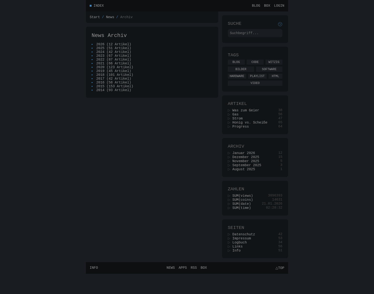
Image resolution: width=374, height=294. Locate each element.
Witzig (273, 65)
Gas (237, 122)
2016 (100, 92)
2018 (100, 83)
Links (239, 265)
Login (279, 6)
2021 (100, 70)
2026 (100, 47)
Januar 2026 (245, 164)
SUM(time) (243, 224)
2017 (100, 88)
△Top (279, 288)
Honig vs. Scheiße (251, 131)
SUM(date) (243, 219)
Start (95, 18)
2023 (100, 61)
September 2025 (248, 177)
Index (99, 6)
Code (255, 65)
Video (255, 89)
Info (238, 270)
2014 (100, 101)
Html (275, 81)
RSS (193, 288)
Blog (256, 6)
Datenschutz (245, 252)
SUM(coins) (244, 214)
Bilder (240, 73)
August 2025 (245, 182)
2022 (100, 65)
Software (269, 73)
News (110, 18)
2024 (100, 56)
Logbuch (241, 261)
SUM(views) (244, 210)
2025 (100, 52)
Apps (182, 288)
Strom (239, 126)
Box (267, 6)
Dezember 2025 (247, 168)
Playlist (257, 81)
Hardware (237, 81)
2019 (100, 79)
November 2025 (247, 173)
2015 (100, 97)
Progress (242, 136)
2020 (100, 74)
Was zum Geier (247, 117)
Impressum (243, 256)
